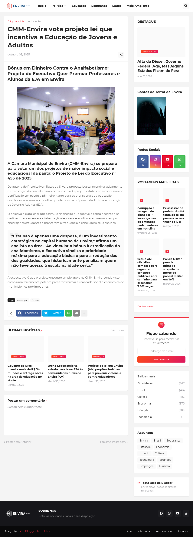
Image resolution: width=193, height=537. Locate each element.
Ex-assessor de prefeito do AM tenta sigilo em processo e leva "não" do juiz (173, 214)
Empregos (146, 466)
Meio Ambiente (138, 6)
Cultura (160, 453)
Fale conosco (163, 531)
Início (42, 6)
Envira (35, 300)
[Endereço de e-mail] (161, 351)
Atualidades (161, 384)
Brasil (161, 390)
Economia (161, 404)
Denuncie (183, 531)
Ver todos (118, 330)
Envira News (145, 306)
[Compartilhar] (121, 55)
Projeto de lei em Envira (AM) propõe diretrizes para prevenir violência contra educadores (105, 371)
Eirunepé (165, 459)
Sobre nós (143, 531)
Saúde (116, 6)
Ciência (161, 397)
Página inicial (16, 21)
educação (34, 21)
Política (57, 6)
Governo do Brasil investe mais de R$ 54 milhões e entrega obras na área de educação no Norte (25, 373)
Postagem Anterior (18, 442)
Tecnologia (161, 417)
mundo (144, 453)
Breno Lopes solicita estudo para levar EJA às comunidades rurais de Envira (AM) (65, 371)
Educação (79, 6)
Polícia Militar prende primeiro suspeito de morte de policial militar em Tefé (173, 269)
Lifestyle (161, 410)
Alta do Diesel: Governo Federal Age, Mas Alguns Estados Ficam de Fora (160, 66)
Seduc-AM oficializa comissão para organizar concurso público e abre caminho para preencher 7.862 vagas (147, 272)
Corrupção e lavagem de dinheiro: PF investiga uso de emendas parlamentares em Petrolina (147, 218)
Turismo (164, 466)
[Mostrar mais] (84, 313)
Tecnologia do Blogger (154, 483)
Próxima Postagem (113, 442)
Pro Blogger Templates (35, 531)
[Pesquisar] (186, 6)
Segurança (99, 6)
